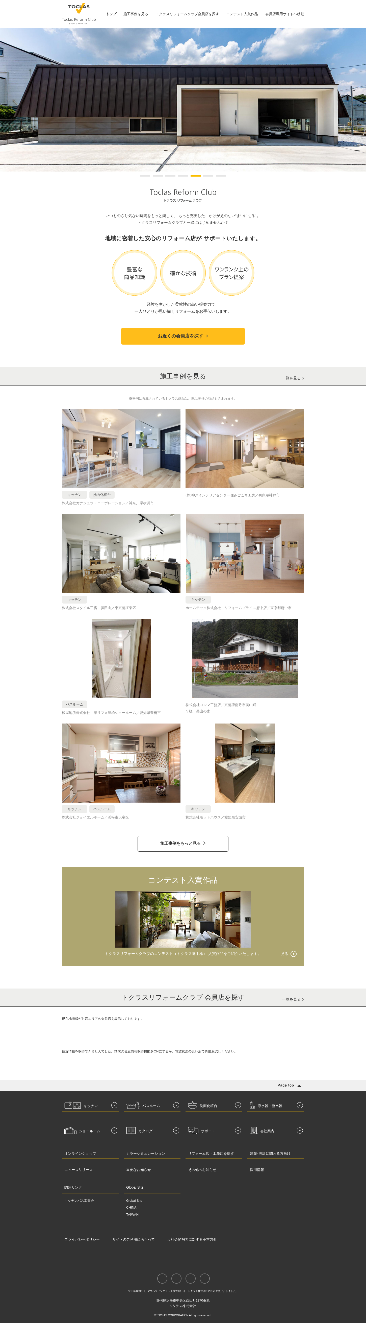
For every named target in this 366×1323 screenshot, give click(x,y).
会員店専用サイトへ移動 (284, 14)
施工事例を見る (135, 14)
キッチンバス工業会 (79, 1200)
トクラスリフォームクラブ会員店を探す (187, 14)
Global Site (134, 1200)
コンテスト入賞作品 (242, 14)
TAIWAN (132, 1214)
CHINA (131, 1207)
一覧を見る (291, 378)
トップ (111, 14)
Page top (286, 1085)
